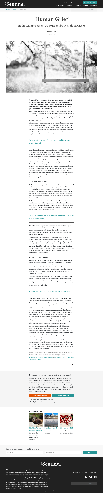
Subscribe (93, 470)
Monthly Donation (63, 395)
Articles (14, 10)
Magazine (60, 6)
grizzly (59, 358)
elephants (50, 358)
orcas (72, 358)
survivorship (33, 360)
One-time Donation (40, 395)
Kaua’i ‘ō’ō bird (66, 358)
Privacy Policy (76, 472)
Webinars (66, 3)
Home (8, 10)
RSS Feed (84, 472)
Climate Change (42, 358)
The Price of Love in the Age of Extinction (35, 429)
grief (55, 358)
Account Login (92, 472)
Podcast (93, 6)
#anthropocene (33, 358)
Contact (79, 3)
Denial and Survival (50, 428)
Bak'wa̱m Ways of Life (66, 428)
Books (69, 6)
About (73, 3)
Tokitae (39, 360)
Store (85, 6)
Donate (78, 6)
